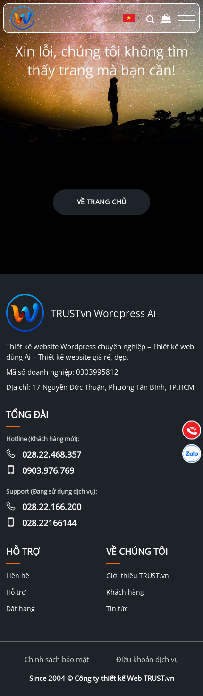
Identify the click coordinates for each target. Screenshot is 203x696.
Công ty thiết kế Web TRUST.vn (124, 678)
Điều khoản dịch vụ (147, 659)
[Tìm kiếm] (150, 18)
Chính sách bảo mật (57, 659)
